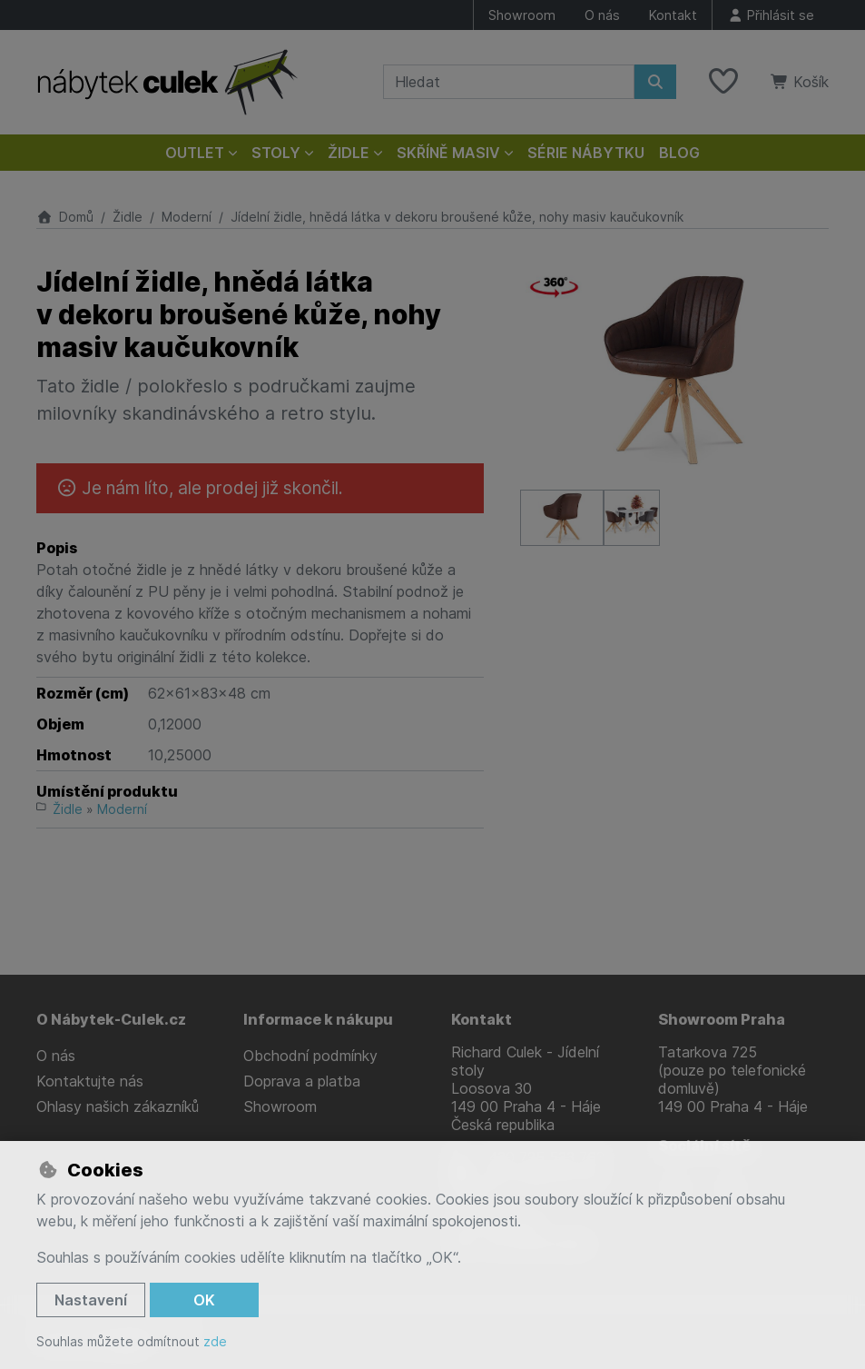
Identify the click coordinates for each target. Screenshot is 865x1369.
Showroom (521, 15)
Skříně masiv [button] (448, 153)
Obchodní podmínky (310, 1056)
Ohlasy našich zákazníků (117, 1106)
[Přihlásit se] (771, 15)
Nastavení (90, 1300)
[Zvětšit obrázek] (674, 368)
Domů (64, 216)
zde (215, 1341)
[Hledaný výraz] (508, 81)
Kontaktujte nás (89, 1081)
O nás (602, 15)
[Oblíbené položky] (723, 81)
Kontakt (673, 15)
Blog (679, 153)
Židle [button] (348, 153)
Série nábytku (585, 153)
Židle (128, 216)
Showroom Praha (721, 1019)
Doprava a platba (301, 1081)
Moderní (186, 216)
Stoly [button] (275, 153)
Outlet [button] (194, 153)
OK (204, 1300)
